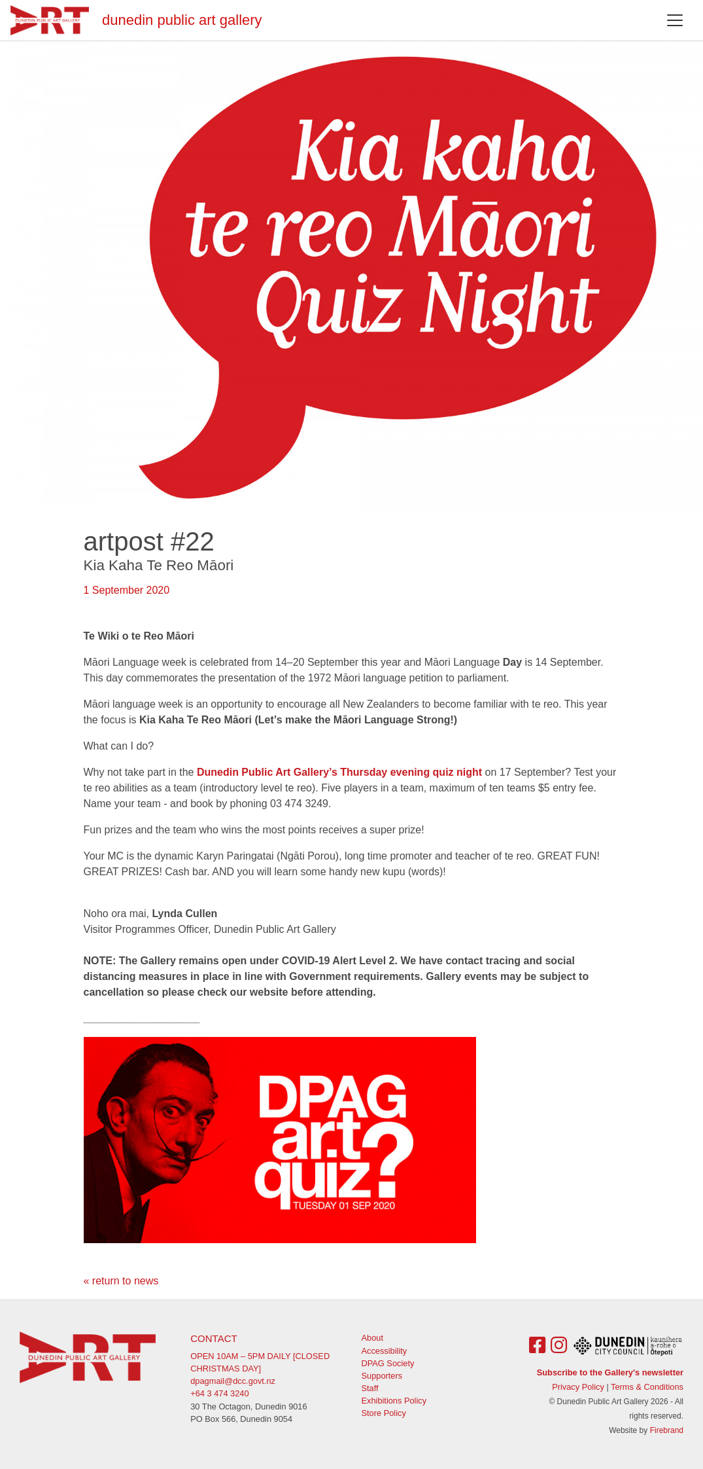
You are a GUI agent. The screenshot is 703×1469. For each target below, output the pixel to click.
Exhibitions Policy (394, 1401)
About (372, 1338)
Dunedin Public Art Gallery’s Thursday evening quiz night (339, 772)
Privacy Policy (578, 1387)
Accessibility (384, 1351)
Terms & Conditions (647, 1387)
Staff (370, 1388)
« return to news (121, 1280)
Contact (213, 1338)
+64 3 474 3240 (219, 1393)
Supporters (382, 1376)
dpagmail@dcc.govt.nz (232, 1381)
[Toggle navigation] (675, 20)
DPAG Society (388, 1363)
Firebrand (666, 1430)
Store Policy (384, 1413)
